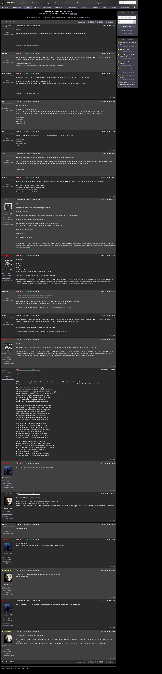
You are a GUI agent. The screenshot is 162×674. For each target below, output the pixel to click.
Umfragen (113, 7)
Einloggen (128, 26)
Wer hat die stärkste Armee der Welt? (127, 77)
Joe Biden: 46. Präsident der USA (127, 44)
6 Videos (52, 17)
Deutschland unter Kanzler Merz (127, 70)
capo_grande (6, 26)
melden (112, 50)
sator (3, 154)
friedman (5, 524)
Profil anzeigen (6, 217)
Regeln (20, 668)
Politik (27, 7)
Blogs (47, 3)
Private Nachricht (7, 220)
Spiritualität (58, 7)
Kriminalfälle (47, 7)
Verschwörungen (71, 7)
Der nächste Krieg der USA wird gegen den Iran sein (127, 84)
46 (97, 22)
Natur (104, 7)
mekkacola (5, 292)
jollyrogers (5, 256)
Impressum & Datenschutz (9, 668)
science (4, 370)
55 (102, 22)
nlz (3, 101)
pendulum (5, 200)
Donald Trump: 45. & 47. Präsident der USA (127, 57)
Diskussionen (36, 3)
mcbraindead (6, 494)
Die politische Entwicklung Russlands (127, 63)
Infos (88, 17)
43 (91, 22)
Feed (71, 13)
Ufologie (95, 7)
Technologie (84, 7)
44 (93, 22)
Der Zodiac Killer (127, 51)
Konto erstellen (128, 33)
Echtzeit (24, 3)
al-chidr (4, 315)
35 (88, 22)
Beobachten (62, 17)
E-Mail (75, 13)
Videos (57, 3)
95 (106, 22)
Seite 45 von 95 (8, 22)
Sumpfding (5, 463)
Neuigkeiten (99, 3)
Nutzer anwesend (127, 12)
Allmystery (10, 3)
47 (100, 22)
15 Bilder (43, 17)
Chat (79, 3)
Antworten (72, 17)
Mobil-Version (27, 668)
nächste (110, 22)
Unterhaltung (125, 7)
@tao (18, 29)
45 (95, 22)
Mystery (36, 7)
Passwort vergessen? (127, 30)
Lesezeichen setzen (8, 34)
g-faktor (4, 53)
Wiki (88, 3)
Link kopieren (6, 32)
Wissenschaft (17, 7)
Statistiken (68, 3)
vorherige (81, 22)
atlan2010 (5, 177)
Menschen (5, 7)
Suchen (81, 17)
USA (60, 13)
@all (17, 204)
